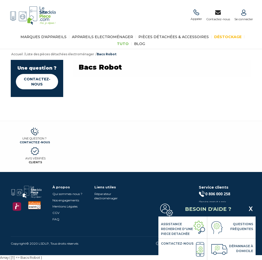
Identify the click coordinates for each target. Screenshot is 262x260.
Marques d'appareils (43, 36)
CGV (55, 213)
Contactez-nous (37, 81)
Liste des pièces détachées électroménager (59, 54)
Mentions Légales (65, 206)
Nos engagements (65, 200)
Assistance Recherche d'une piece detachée (177, 229)
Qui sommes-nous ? (67, 194)
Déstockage (228, 36)
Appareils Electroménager (102, 36)
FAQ (55, 219)
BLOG (139, 43)
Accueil (17, 54)
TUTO (123, 43)
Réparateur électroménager (106, 196)
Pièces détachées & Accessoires (173, 36)
